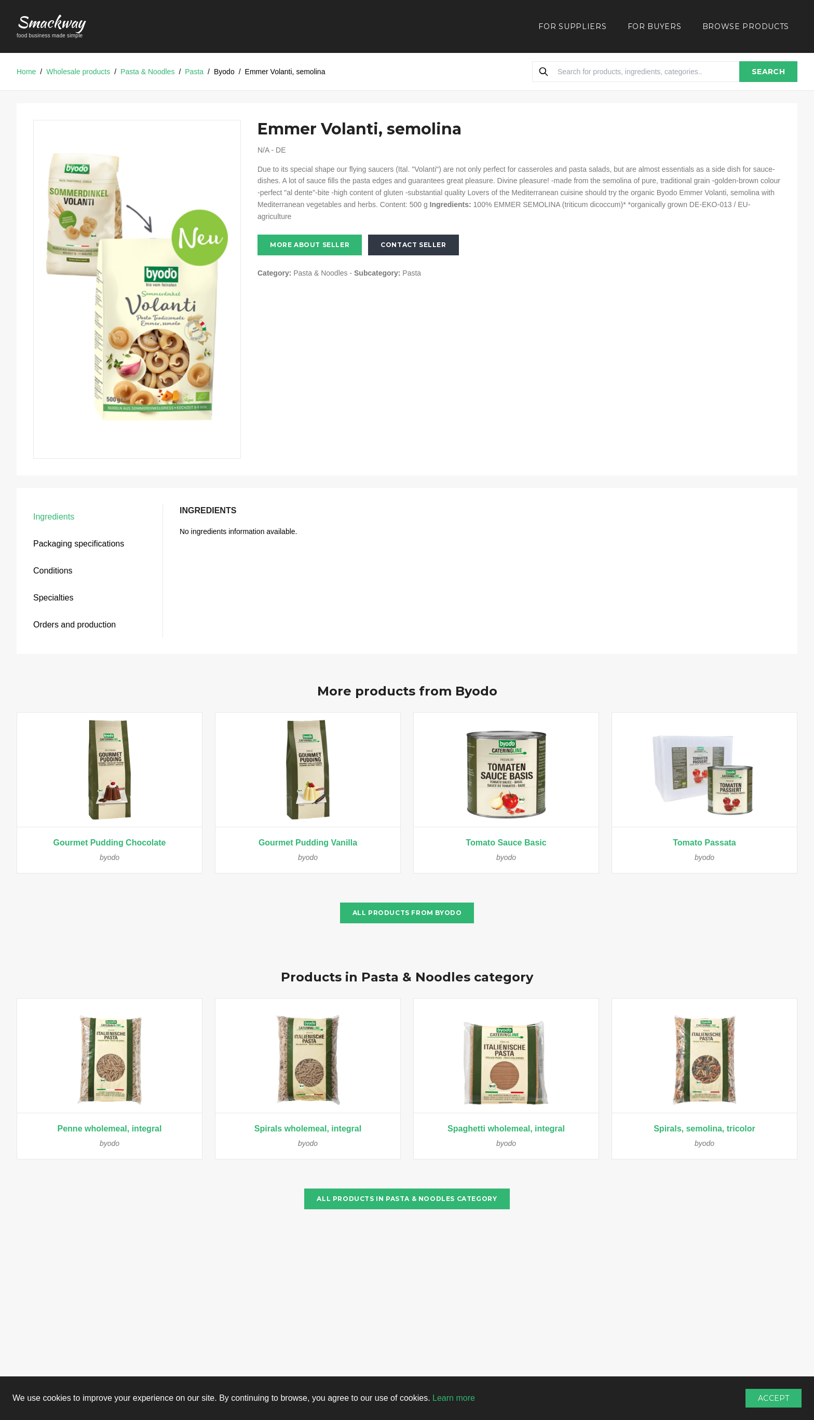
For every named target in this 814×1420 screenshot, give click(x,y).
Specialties (53, 597)
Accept (773, 1398)
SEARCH (768, 71)
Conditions (53, 570)
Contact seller (413, 245)
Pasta (194, 71)
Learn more (453, 1398)
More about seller (309, 245)
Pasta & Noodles (147, 71)
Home (26, 71)
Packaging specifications (78, 543)
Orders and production (74, 624)
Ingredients (53, 516)
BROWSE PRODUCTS (746, 26)
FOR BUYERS (655, 26)
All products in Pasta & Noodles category (407, 1199)
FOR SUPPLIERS (572, 26)
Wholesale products (78, 71)
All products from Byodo (407, 913)
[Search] (543, 71)
